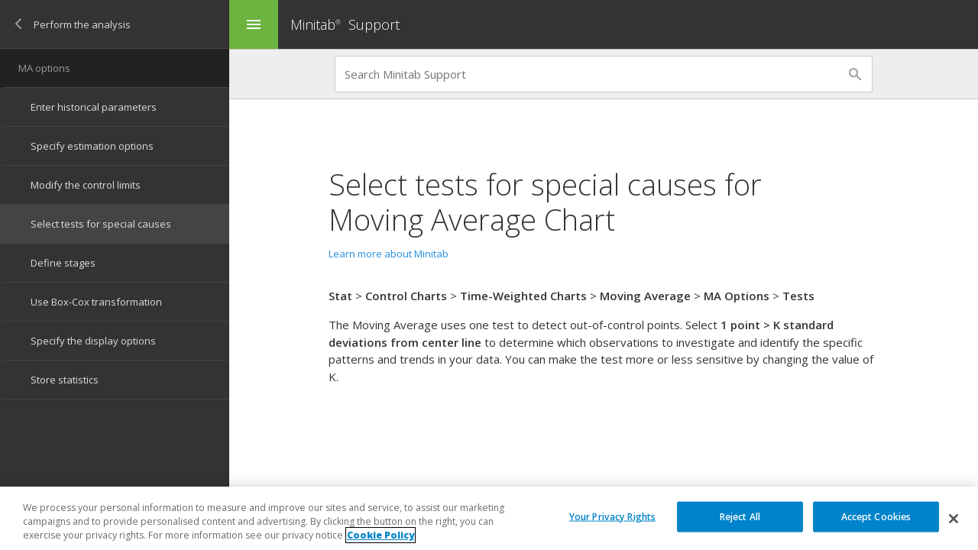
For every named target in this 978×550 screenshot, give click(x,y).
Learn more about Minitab (389, 253)
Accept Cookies (876, 516)
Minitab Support (345, 24)
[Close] (953, 518)
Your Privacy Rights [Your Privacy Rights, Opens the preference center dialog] (612, 516)
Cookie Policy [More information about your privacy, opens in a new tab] (380, 535)
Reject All (740, 516)
